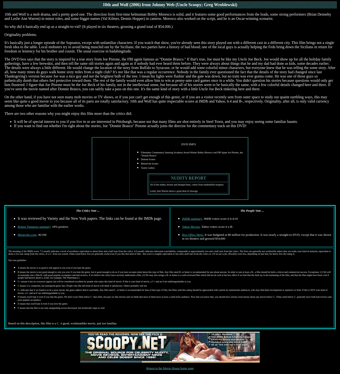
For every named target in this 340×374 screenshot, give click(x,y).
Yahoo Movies (191, 226)
